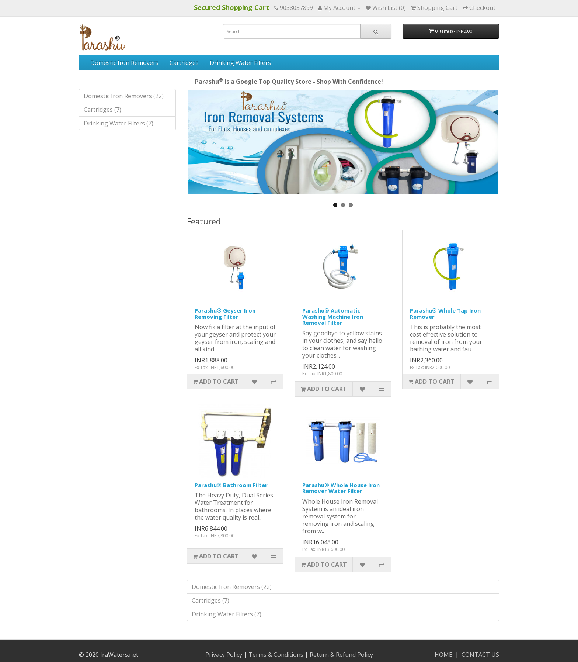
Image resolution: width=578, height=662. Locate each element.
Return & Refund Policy (341, 655)
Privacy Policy (223, 655)
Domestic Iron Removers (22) (124, 96)
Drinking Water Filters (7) (118, 123)
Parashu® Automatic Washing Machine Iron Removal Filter (332, 316)
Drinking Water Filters (240, 63)
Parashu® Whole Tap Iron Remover (445, 313)
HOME (443, 655)
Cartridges (184, 63)
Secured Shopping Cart (231, 7)
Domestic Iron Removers (124, 63)
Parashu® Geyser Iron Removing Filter (225, 313)
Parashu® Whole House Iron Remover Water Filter (341, 488)
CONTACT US (480, 655)
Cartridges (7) (102, 110)
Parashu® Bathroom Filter (231, 485)
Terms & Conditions (275, 655)
